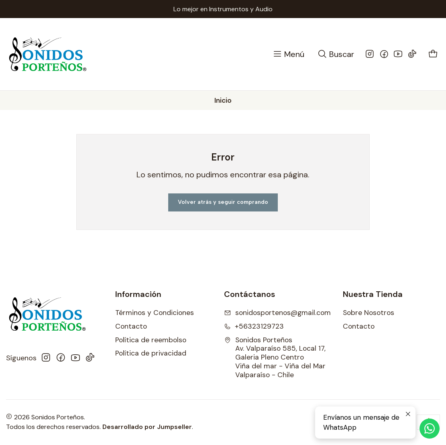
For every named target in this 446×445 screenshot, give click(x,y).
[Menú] (288, 54)
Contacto (131, 326)
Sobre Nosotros (368, 312)
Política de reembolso (150, 339)
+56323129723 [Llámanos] (254, 326)
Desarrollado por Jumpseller (147, 427)
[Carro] (433, 54)
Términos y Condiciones (154, 312)
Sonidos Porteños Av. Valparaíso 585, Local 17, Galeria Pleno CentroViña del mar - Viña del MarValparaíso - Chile (275, 357)
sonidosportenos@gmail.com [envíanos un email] (277, 312)
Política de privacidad (150, 353)
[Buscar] (335, 54)
